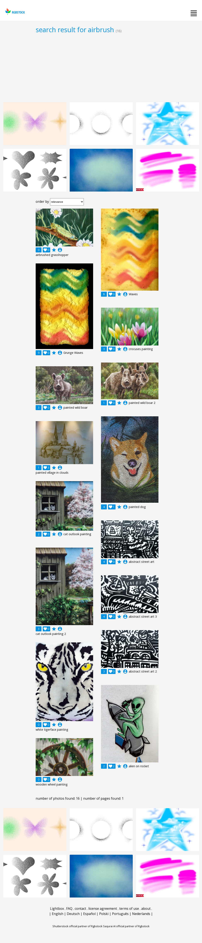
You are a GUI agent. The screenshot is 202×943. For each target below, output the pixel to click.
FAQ (69, 908)
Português (120, 913)
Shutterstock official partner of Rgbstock (77, 926)
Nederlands (141, 913)
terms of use (129, 908)
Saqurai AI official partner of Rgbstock (126, 926)
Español (89, 913)
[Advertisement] (101, 68)
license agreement (102, 908)
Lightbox (57, 908)
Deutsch (73, 913)
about (146, 908)
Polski (103, 913)
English (57, 913)
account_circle (59, 249)
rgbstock (14, 11)
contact (80, 908)
